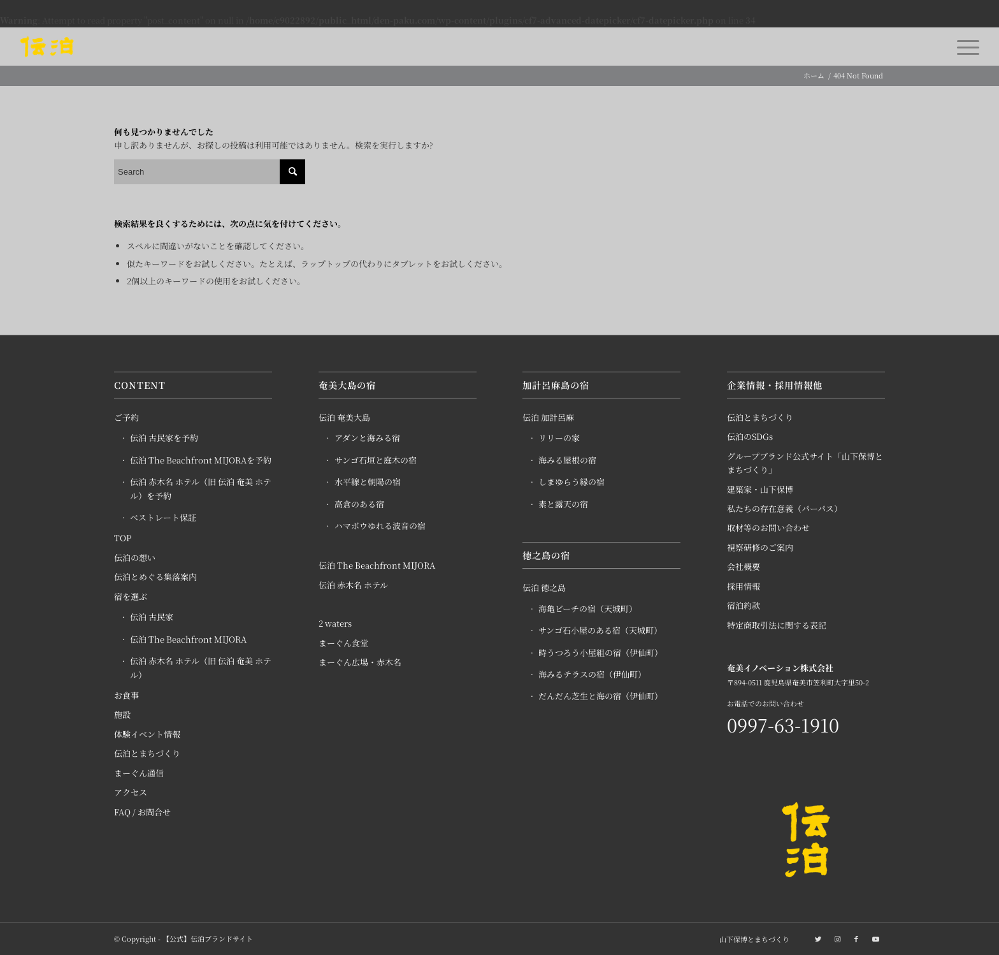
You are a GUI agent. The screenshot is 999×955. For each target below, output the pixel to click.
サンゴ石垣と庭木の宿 (375, 460)
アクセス (130, 792)
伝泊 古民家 (151, 617)
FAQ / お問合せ (142, 812)
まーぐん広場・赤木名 (360, 662)
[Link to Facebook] (856, 938)
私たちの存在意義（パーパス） (784, 508)
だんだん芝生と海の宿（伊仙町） (600, 696)
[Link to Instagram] (837, 938)
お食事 (126, 695)
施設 (122, 714)
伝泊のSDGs (750, 436)
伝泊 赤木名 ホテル (353, 585)
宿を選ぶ (130, 596)
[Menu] (964, 46)
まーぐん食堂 (343, 643)
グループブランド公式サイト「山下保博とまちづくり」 (805, 463)
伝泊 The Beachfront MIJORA (188, 639)
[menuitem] (751, 939)
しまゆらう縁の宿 (571, 482)
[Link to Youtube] (875, 938)
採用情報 (743, 586)
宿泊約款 (743, 605)
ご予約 (126, 417)
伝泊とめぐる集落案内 (155, 577)
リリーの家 (559, 438)
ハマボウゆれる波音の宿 (380, 526)
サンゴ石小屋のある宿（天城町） (600, 630)
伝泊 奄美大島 (344, 417)
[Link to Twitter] (818, 938)
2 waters (335, 623)
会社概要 (743, 566)
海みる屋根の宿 (567, 460)
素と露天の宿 (563, 504)
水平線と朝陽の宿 (367, 482)
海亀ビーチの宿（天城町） (587, 608)
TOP (122, 538)
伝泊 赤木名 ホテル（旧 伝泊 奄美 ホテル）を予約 (200, 488)
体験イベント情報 (147, 734)
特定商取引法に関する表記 (776, 625)
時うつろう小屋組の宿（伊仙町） (600, 652)
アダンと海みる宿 (367, 438)
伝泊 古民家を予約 (164, 438)
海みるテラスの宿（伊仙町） (592, 674)
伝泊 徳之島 (544, 587)
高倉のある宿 (359, 504)
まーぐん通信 (139, 773)
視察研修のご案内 (760, 547)
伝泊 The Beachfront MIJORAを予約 (200, 460)
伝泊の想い (134, 557)
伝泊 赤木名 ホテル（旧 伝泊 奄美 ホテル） (200, 667)
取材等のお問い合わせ (768, 527)
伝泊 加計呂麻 (548, 417)
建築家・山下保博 (760, 489)
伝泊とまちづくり (147, 753)
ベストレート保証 (163, 517)
